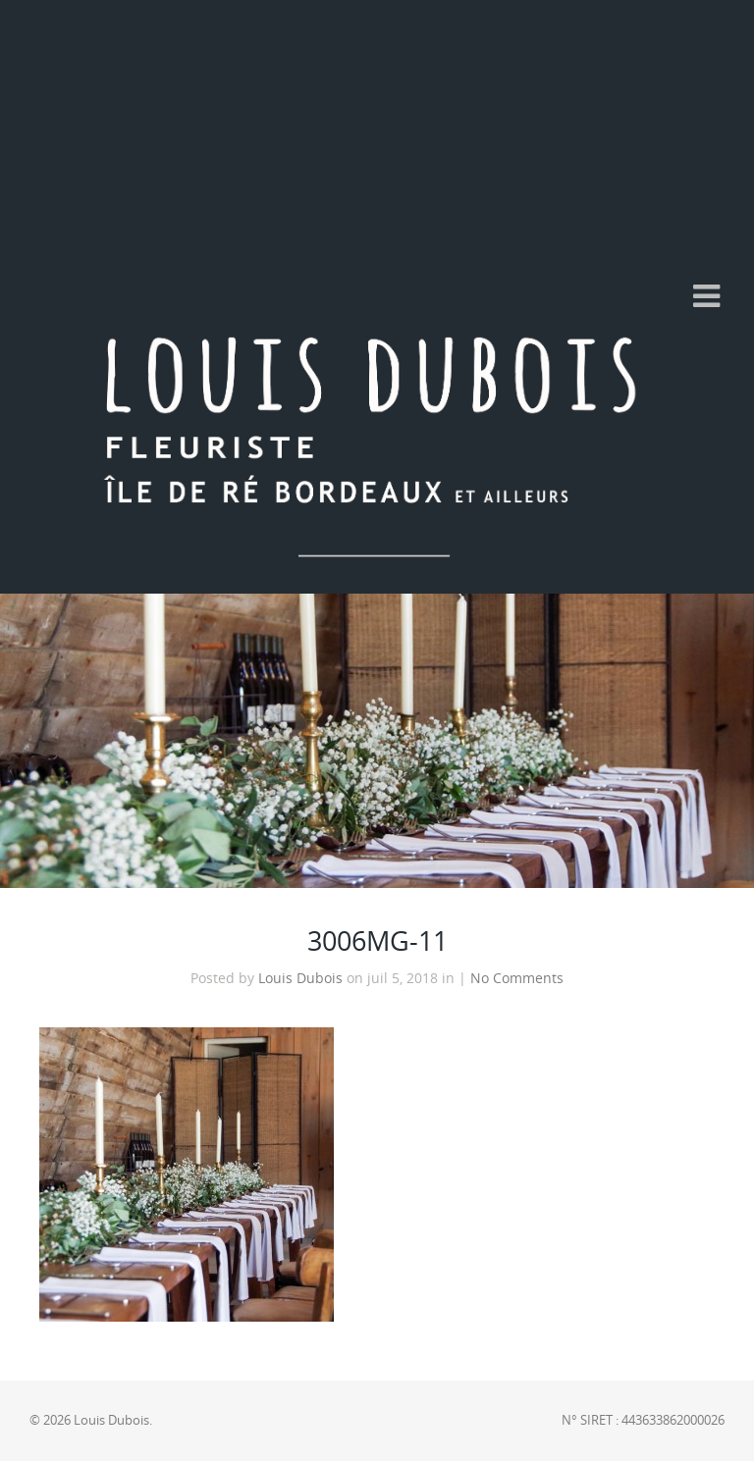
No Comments (517, 978)
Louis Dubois (300, 978)
